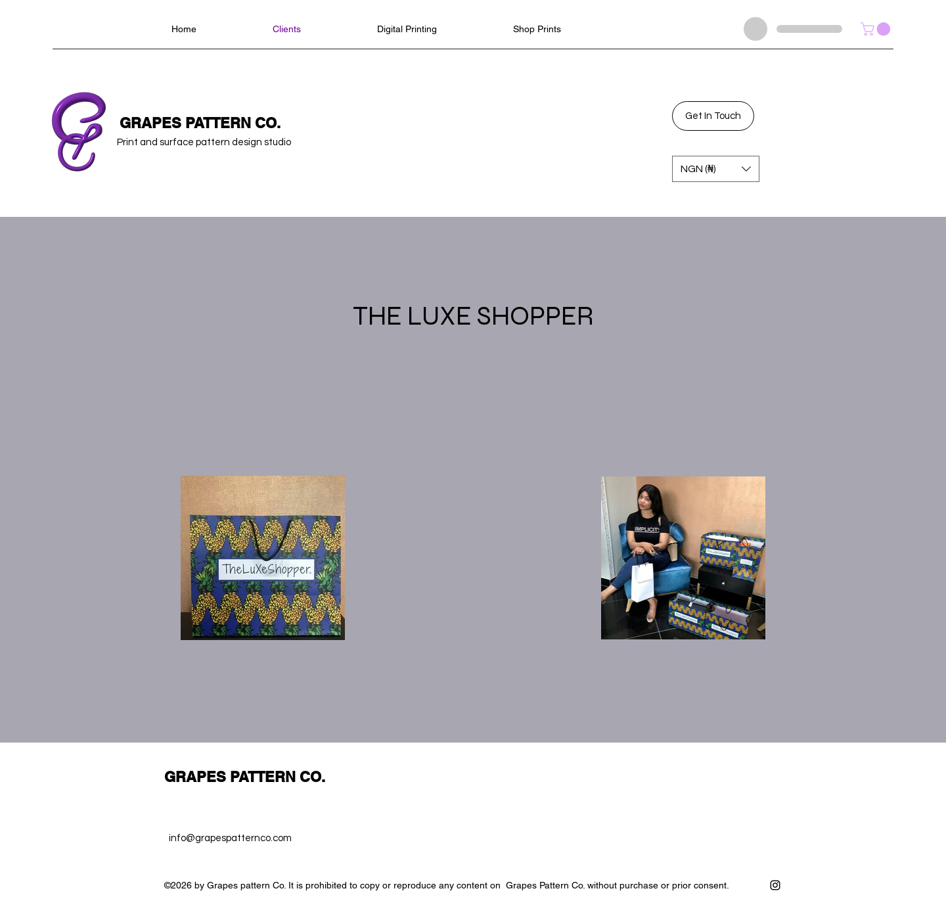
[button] (877, 28)
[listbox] (715, 169)
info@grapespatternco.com (230, 838)
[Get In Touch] (713, 116)
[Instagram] (775, 885)
